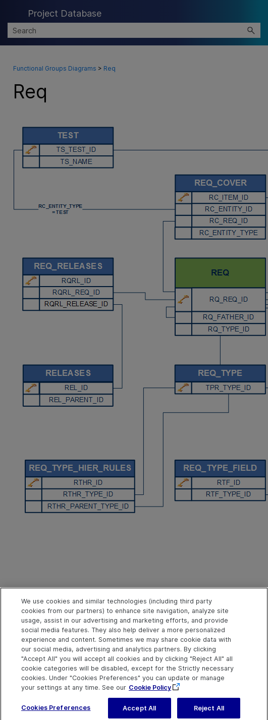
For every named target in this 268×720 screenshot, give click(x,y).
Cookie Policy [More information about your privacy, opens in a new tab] (150, 691)
